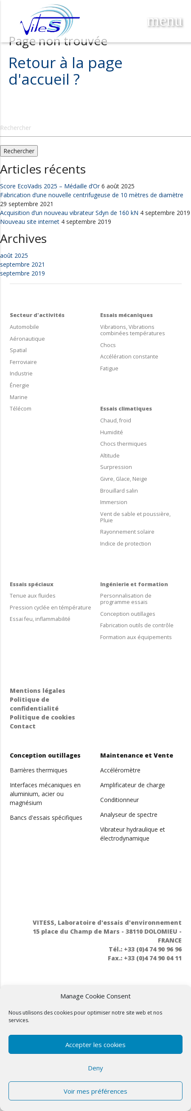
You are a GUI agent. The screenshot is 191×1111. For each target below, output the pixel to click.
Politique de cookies (42, 717)
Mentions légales (37, 690)
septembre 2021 (22, 264)
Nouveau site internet (29, 222)
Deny (95, 1068)
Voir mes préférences (95, 1091)
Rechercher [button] (18, 151)
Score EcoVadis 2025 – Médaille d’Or (50, 186)
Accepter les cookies (95, 1044)
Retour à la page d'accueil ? (65, 70)
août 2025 (14, 255)
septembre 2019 (22, 273)
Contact (23, 726)
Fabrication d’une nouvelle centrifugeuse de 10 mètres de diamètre (91, 195)
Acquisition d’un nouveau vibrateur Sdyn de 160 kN (69, 213)
